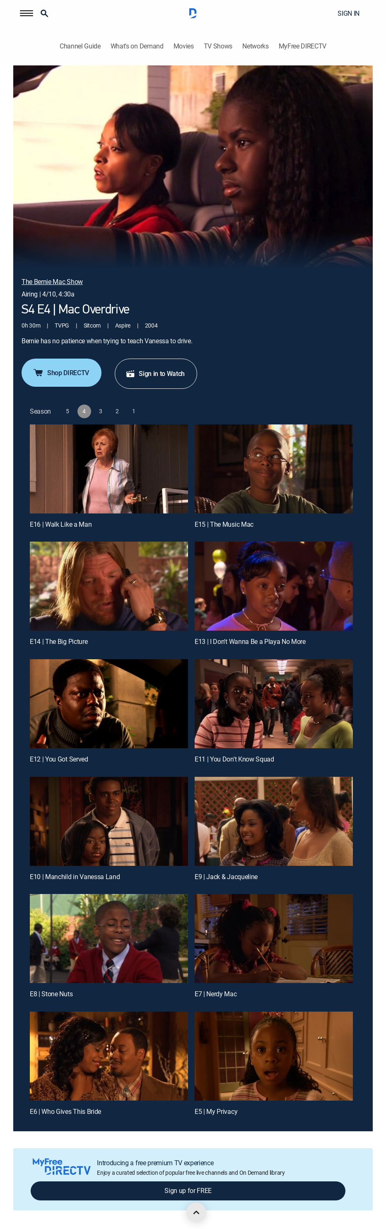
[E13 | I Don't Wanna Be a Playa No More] (274, 586)
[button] (26, 13)
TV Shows (218, 46)
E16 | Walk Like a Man (61, 524)
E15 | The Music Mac (224, 524)
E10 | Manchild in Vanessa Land (75, 876)
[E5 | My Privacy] (274, 1056)
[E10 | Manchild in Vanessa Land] (109, 821)
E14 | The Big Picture (58, 641)
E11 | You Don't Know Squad (234, 759)
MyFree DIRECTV (303, 46)
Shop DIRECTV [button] (60, 372)
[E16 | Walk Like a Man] (109, 468)
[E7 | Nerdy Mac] (274, 938)
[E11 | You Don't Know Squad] (274, 703)
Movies (184, 46)
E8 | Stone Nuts (51, 993)
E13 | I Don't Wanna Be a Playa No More (250, 641)
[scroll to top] (196, 1212)
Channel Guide (80, 46)
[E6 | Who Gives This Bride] (109, 1056)
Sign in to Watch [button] (155, 373)
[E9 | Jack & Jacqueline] (274, 821)
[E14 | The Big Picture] (109, 586)
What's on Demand (137, 46)
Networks (255, 46)
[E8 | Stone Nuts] (109, 938)
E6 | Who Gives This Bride (65, 1111)
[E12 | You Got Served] (109, 703)
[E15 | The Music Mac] (274, 468)
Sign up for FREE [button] (188, 1190)
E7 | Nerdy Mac (216, 993)
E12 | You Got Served (59, 759)
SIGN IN (348, 13)
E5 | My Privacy (216, 1111)
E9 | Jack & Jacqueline (226, 876)
